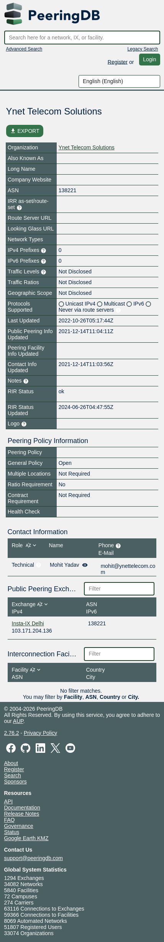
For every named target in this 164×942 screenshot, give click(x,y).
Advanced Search (24, 49)
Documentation (22, 808)
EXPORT (24, 131)
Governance (18, 826)
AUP (18, 721)
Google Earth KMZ (26, 838)
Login (149, 59)
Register (118, 62)
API (8, 801)
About (11, 763)
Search (12, 775)
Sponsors (15, 781)
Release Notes (21, 814)
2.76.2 (11, 733)
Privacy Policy (40, 733)
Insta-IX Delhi (28, 623)
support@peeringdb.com (33, 858)
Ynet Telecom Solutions (87, 147)
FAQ (9, 820)
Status (12, 832)
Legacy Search (142, 49)
